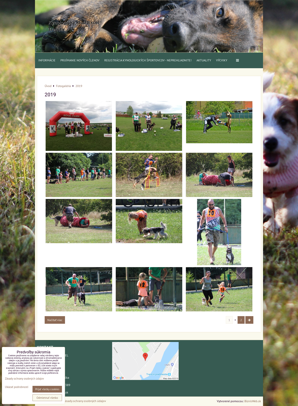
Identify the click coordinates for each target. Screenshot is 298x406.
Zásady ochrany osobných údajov (84, 401)
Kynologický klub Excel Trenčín (73, 26)
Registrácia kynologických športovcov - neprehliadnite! (148, 60)
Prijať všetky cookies (47, 389)
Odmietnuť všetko (47, 398)
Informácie (46, 60)
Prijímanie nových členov (79, 60)
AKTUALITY (204, 60)
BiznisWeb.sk (252, 401)
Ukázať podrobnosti (16, 387)
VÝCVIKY (221, 60)
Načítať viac (54, 320)
